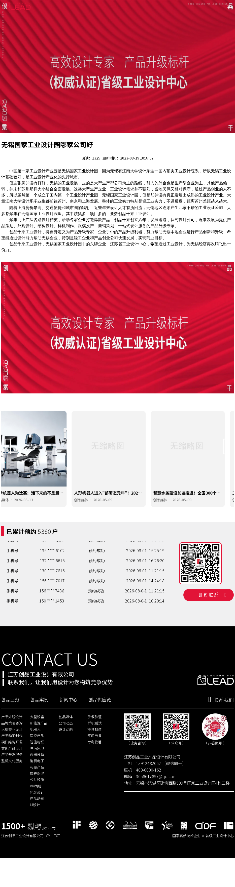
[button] (8, 462)
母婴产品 (37, 785)
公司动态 (66, 741)
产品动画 (37, 817)
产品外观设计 (11, 735)
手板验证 (94, 735)
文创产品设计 (11, 767)
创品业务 (10, 718)
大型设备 (37, 735)
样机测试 (94, 741)
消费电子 (37, 779)
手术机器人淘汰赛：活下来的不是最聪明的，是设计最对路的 (38, 510)
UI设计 (35, 823)
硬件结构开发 (11, 760)
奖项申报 (94, 754)
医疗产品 (37, 754)
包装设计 (37, 811)
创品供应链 (99, 718)
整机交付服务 (11, 779)
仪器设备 (37, 773)
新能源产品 (39, 741)
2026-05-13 (32, 515)
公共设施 (37, 798)
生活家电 (37, 767)
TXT (57, 854)
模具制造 (94, 748)
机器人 (35, 748)
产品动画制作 (11, 754)
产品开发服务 (11, 773)
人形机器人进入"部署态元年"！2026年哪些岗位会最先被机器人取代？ (116, 510)
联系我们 (221, 718)
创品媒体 (11, 515)
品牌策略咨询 (11, 741)
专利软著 (94, 760)
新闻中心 (68, 718)
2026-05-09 (111, 515)
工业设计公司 (211, 223)
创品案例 (39, 718)
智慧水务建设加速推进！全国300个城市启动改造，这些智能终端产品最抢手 (196, 510)
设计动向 (66, 748)
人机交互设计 (11, 748)
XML (49, 854)
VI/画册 (35, 804)
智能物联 (37, 760)
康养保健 (37, 792)
